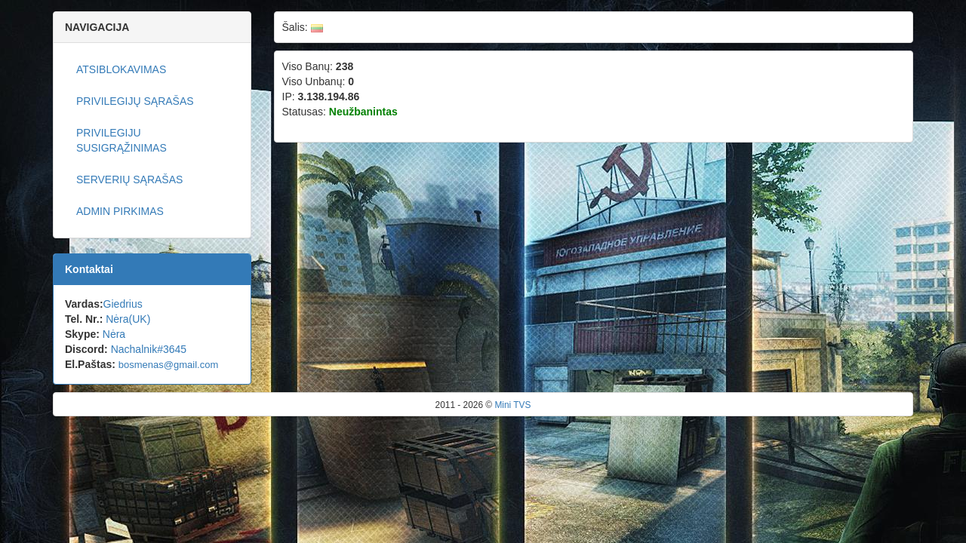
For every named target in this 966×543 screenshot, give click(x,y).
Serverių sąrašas (129, 179)
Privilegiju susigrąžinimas (121, 140)
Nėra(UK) (128, 319)
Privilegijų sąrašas (135, 101)
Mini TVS (512, 405)
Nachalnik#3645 (148, 349)
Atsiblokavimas (121, 69)
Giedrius (123, 304)
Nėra (114, 334)
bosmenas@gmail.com (168, 364)
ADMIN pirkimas (120, 211)
